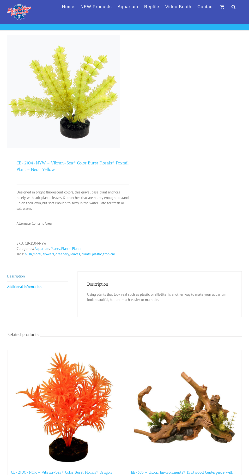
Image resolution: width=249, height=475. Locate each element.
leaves (75, 254)
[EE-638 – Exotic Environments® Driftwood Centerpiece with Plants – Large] (184, 407)
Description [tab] (16, 276)
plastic (97, 254)
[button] (233, 6)
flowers (48, 254)
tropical (109, 254)
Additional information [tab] (24, 286)
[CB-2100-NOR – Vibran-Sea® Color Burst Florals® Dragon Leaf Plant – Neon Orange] (64, 407)
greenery (62, 254)
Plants (55, 248)
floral (37, 254)
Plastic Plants (71, 248)
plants (86, 254)
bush (28, 254)
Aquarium (42, 248)
